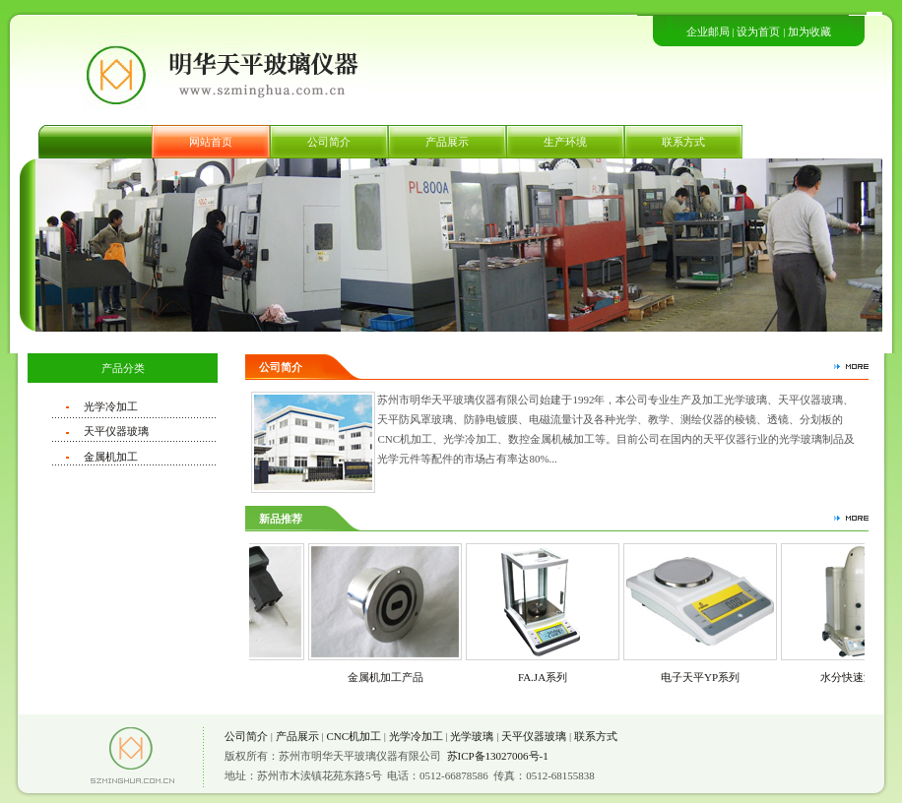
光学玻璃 (471, 736)
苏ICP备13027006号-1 (497, 756)
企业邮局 (708, 31)
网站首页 (210, 142)
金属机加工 (111, 457)
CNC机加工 (353, 736)
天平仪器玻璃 (116, 431)
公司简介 (329, 142)
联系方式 (683, 142)
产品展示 (447, 142)
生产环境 (565, 142)
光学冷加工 (111, 406)
